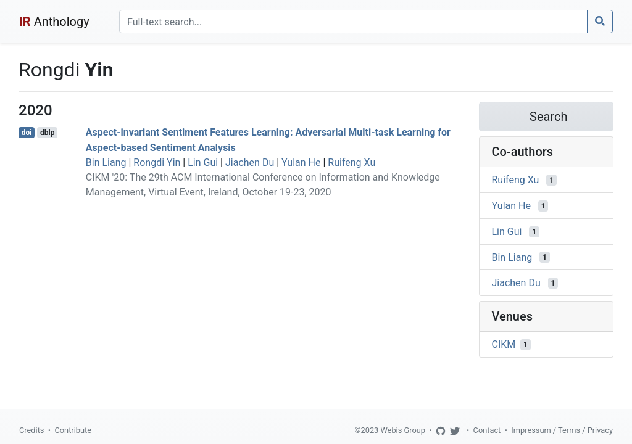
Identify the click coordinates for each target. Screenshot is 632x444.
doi (27, 132)
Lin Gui (203, 162)
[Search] (353, 21)
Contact (487, 430)
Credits (31, 430)
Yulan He (300, 162)
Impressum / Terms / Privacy (562, 430)
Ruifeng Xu (351, 162)
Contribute (72, 430)
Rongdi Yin (156, 162)
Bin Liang (106, 162)
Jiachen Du (249, 162)
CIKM (504, 344)
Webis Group (402, 430)
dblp (47, 132)
